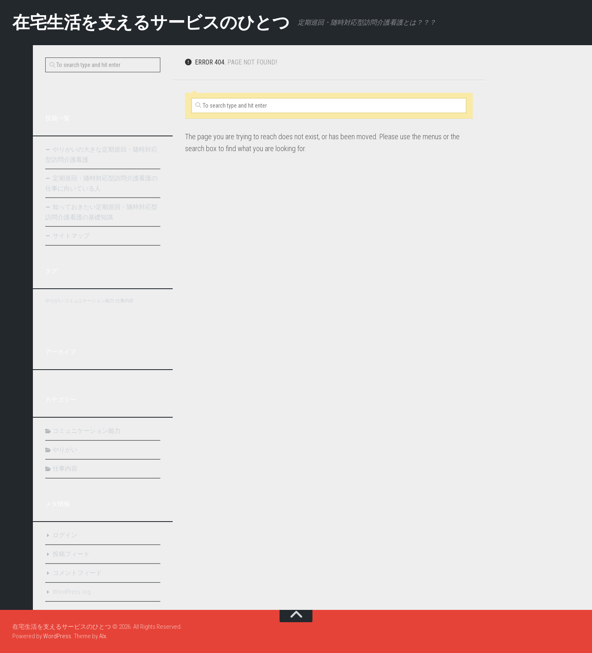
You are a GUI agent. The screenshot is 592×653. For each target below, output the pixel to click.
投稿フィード (71, 554)
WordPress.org (72, 592)
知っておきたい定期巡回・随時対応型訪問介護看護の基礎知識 (101, 212)
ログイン (65, 535)
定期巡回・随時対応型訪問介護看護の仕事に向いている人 (101, 183)
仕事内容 (65, 468)
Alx (102, 636)
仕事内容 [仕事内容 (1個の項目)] (125, 301)
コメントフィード (77, 573)
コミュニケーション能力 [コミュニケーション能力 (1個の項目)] (89, 301)
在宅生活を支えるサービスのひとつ (150, 22)
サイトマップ (71, 235)
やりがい (65, 449)
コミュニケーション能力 (86, 431)
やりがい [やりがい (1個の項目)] (54, 301)
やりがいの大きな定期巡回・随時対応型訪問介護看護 (101, 154)
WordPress (57, 636)
